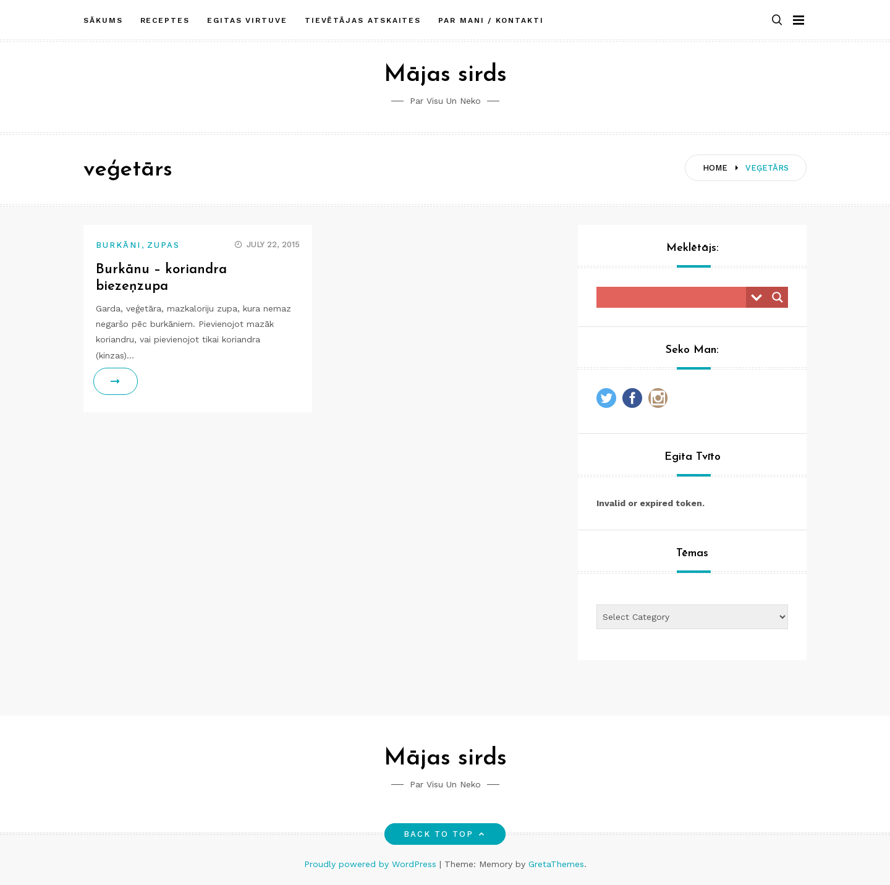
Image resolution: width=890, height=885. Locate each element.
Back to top (445, 834)
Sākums (103, 20)
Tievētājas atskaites (363, 20)
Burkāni (119, 245)
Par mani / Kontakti (490, 20)
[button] (777, 20)
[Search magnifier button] (777, 297)
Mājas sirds (445, 75)
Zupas (163, 245)
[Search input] (674, 297)
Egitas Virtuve (247, 20)
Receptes (165, 20)
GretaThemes (556, 864)
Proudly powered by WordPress (371, 864)
